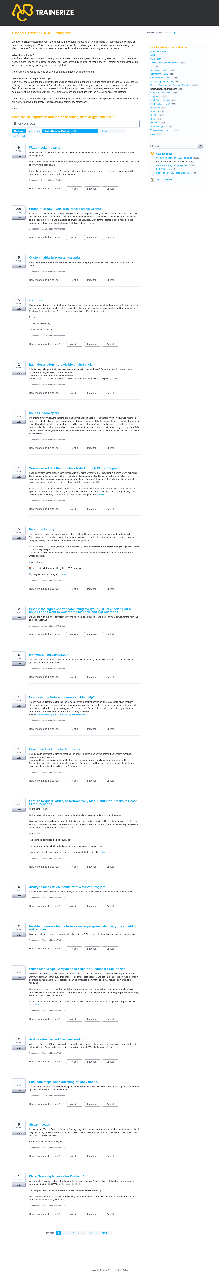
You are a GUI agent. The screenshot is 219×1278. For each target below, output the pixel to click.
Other (153, 119)
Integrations (155, 96)
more (101, 494)
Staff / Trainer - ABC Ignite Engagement (174, 173)
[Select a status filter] (113, 131)
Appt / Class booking (159, 70)
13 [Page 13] (97, 1233)
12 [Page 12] (90, 1233)
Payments (154, 123)
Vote (19, 156)
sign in (175, 33)
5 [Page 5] (78, 1233)
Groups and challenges (160, 93)
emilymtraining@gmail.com (49, 654)
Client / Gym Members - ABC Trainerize (174, 158)
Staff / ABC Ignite (164, 169)
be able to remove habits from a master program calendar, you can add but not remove (83, 928)
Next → (106, 1233)
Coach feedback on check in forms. (55, 749)
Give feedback (164, 153)
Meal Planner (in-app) (160, 100)
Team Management (159, 126)
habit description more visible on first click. (61, 364)
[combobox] (175, 146)
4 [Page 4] (73, 1233)
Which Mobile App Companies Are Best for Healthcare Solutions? (77, 969)
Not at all (76, 189)
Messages (155, 108)
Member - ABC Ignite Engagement (172, 165)
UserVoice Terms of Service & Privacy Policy (109, 1270)
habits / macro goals (44, 413)
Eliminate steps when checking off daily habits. (63, 1082)
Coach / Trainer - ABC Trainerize (172, 161)
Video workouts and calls (161, 130)
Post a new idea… (159, 51)
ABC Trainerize (164, 179)
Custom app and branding (162, 81)
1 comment (33, 180)
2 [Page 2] (63, 1233)
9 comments (34, 229)
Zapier (153, 134)
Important (93, 189)
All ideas (154, 55)
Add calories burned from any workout (57, 1039)
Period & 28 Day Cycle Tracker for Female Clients (65, 209)
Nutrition (154, 115)
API (152, 66)
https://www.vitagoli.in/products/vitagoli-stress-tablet (60, 714)
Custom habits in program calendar (55, 257)
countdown (37, 300)
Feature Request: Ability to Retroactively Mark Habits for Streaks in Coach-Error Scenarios (84, 802)
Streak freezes (39, 1124)
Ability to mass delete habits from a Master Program (67, 887)
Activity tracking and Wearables (164, 63)
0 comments (34, 271)
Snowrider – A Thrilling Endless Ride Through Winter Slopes (73, 468)
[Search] (200, 146)
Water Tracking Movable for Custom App (58, 1176)
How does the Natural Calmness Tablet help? (62, 697)
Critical (112, 189)
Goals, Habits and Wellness (52, 180)
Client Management (159, 74)
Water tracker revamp (44, 147)
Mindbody (154, 111)
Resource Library (41, 529)
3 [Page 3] (68, 1233)
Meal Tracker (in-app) (160, 104)
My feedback (19, 136)
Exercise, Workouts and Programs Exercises (170, 85)
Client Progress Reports (161, 78)
